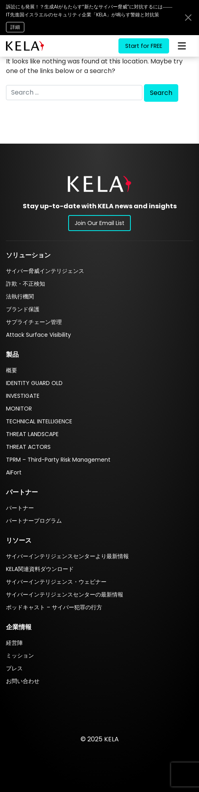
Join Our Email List (99, 223)
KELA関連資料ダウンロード (40, 569)
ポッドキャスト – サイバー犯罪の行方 (54, 607)
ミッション (20, 656)
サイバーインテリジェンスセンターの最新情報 (64, 594)
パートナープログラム (34, 521)
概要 (11, 370)
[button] (99, 184)
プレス (14, 668)
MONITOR (19, 409)
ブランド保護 (22, 309)
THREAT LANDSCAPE (32, 434)
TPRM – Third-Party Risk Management (58, 460)
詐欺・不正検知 (25, 284)
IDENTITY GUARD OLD (34, 383)
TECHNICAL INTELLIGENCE (39, 421)
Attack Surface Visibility (38, 335)
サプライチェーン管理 (34, 322)
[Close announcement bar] (188, 17)
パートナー (20, 508)
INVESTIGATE (22, 396)
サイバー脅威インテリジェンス (45, 271)
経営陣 (14, 643)
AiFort (14, 472)
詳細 (15, 27)
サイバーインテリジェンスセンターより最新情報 (67, 556)
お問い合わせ (22, 681)
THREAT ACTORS (28, 447)
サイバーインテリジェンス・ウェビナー (56, 582)
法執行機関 (20, 296)
